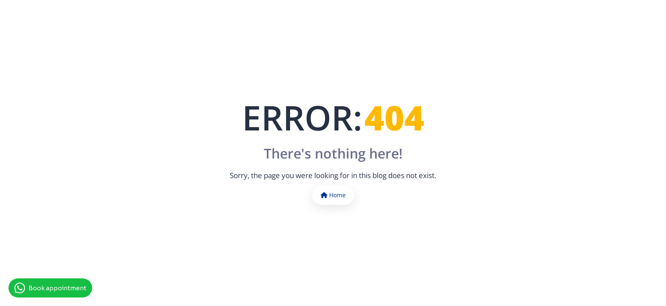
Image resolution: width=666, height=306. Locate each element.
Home (333, 195)
